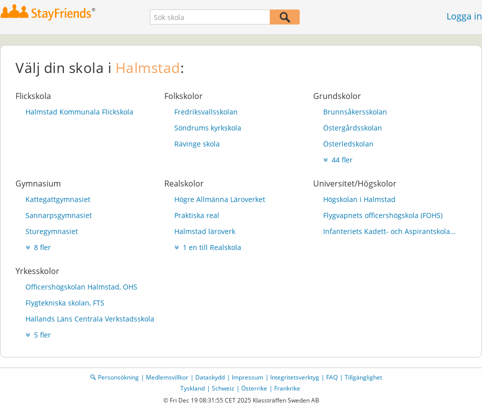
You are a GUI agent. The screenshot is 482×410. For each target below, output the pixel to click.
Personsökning (118, 377)
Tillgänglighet (363, 377)
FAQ (332, 377)
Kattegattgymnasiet (57, 199)
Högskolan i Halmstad (359, 199)
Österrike (254, 388)
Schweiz (223, 388)
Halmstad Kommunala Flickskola (79, 111)
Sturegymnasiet (51, 231)
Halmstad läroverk (204, 231)
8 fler (38, 247)
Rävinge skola (197, 143)
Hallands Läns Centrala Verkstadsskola (89, 319)
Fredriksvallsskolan (206, 111)
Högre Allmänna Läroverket (219, 199)
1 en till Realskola (207, 247)
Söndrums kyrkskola (207, 127)
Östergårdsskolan (352, 127)
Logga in (464, 16)
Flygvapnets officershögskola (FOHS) (383, 215)
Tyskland (192, 388)
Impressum (247, 377)
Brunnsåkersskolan (355, 111)
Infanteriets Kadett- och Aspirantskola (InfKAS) (390, 231)
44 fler (338, 159)
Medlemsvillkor (167, 377)
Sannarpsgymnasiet (58, 215)
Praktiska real (196, 215)
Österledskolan (348, 143)
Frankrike (287, 388)
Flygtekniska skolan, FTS (64, 303)
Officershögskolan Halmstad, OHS (81, 287)
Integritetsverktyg (294, 377)
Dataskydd (210, 377)
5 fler (38, 335)
